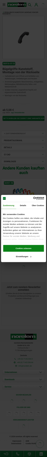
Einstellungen (23, 256)
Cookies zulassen (23, 248)
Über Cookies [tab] (38, 205)
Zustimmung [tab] (8, 205)
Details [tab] (23, 205)
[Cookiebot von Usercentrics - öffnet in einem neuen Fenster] (33, 198)
